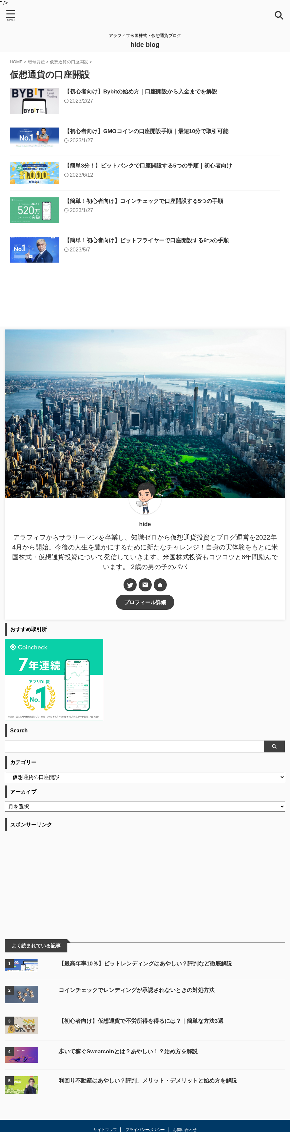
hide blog (145, 44)
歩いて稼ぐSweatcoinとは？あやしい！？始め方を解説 (116, 1090)
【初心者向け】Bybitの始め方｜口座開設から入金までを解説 (161, 92)
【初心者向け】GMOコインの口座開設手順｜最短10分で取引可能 (167, 140)
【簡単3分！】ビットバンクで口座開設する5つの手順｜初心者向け (169, 181)
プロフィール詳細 (145, 641)
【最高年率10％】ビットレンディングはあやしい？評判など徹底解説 (134, 1003)
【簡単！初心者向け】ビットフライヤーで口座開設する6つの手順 (167, 271)
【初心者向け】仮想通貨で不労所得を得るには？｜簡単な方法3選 (130, 1060)
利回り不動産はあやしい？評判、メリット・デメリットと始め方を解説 (137, 1120)
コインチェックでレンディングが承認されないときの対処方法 (125, 1029)
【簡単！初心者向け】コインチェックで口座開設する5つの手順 (164, 224)
